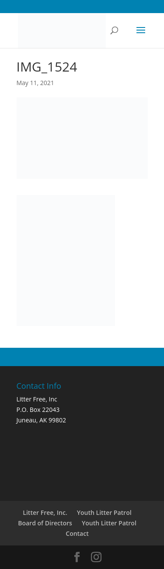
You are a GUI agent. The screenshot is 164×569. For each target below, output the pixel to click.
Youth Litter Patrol (104, 512)
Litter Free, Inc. (45, 512)
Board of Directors (45, 523)
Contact (77, 533)
